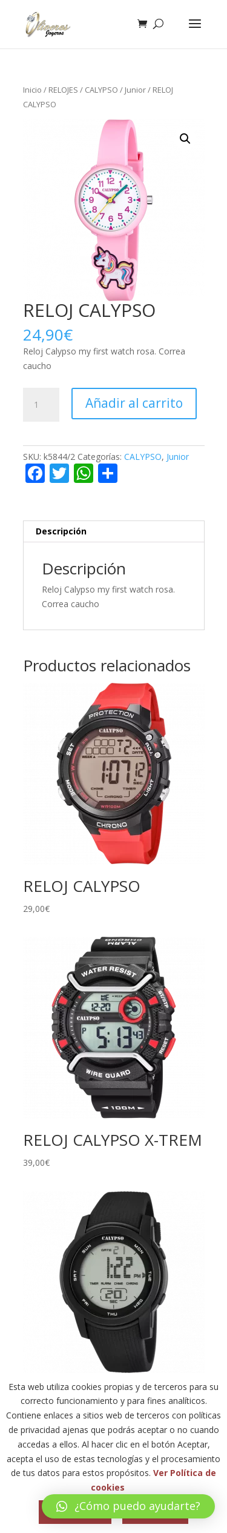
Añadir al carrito (134, 402)
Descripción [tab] (61, 531)
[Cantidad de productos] (41, 405)
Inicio (32, 89)
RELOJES (63, 89)
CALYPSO (101, 89)
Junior (135, 89)
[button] (185, 139)
